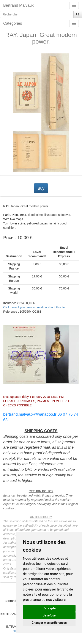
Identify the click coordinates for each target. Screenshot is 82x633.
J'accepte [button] (49, 608)
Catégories (12, 23)
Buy (41, 188)
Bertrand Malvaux (18, 5)
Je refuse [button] (49, 615)
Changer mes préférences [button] (49, 622)
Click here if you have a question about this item (35, 307)
